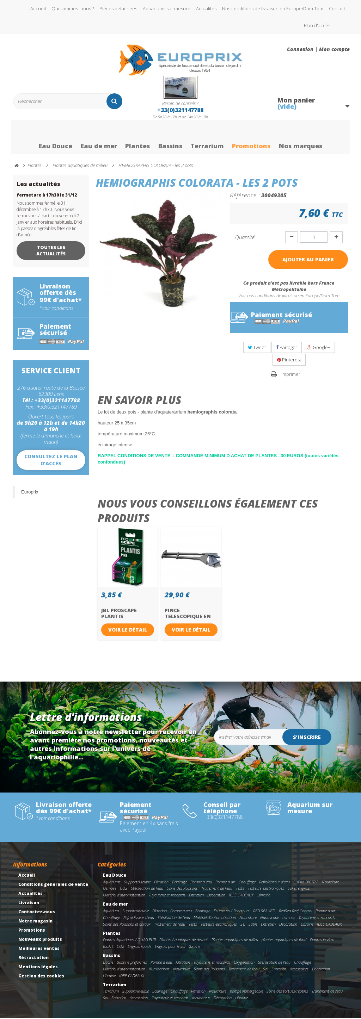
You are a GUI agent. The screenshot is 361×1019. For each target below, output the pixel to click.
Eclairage (179, 883)
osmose (288, 918)
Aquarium (111, 911)
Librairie (263, 896)
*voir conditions (56, 309)
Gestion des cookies (41, 977)
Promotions (252, 138)
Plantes (136, 138)
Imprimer (290, 375)
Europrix (29, 493)
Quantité (245, 238)
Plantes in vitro (322, 941)
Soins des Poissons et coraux (127, 925)
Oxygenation (244, 963)
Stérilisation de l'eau (147, 889)
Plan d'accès (317, 25)
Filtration (161, 883)
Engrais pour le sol (170, 947)
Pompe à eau (201, 883)
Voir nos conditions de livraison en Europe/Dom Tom (288, 296)
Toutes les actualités (51, 251)
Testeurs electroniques (266, 889)
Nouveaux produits (40, 940)
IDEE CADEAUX (241, 896)
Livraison (28, 904)
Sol (265, 970)
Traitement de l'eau (216, 889)
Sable (253, 925)
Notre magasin (35, 922)
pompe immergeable (246, 992)
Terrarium (208, 138)
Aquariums (112, 883)
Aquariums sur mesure (166, 8)
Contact (337, 8)
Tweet (257, 348)
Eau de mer (97, 138)
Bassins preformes (132, 963)
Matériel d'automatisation (124, 896)
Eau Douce (54, 138)
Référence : (245, 196)
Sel (242, 925)
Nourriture (330, 883)
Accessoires (299, 970)
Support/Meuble (137, 883)
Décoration (216, 896)
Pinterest (289, 361)
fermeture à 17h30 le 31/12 (47, 196)
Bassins (170, 138)
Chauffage (247, 883)
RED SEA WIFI (264, 911)
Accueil (38, 8)
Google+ (318, 348)
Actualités (206, 8)
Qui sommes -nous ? (72, 8)
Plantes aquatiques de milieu (235, 941)
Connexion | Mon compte (318, 49)
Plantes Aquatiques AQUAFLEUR (129, 941)
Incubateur (201, 998)
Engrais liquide (139, 947)
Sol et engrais (299, 889)
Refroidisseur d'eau (274, 883)
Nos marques (302, 138)
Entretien (196, 896)
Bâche (108, 963)
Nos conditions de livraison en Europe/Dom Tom (272, 8)
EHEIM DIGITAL (305, 883)
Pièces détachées (118, 8)
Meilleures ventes (39, 949)
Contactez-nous (36, 913)
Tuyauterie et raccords (167, 896)
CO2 (123, 889)
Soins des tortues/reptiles (287, 992)
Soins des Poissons (182, 889)
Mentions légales (38, 968)
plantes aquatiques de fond (284, 941)
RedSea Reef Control (295, 911)
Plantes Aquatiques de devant (183, 941)
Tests (240, 889)
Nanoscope (269, 918)
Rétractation (33, 959)
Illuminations (159, 970)
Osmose (109, 889)
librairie (194, 947)
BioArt (108, 947)
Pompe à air (225, 883)
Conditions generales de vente (53, 885)
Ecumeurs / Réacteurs (232, 911)
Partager (286, 348)
